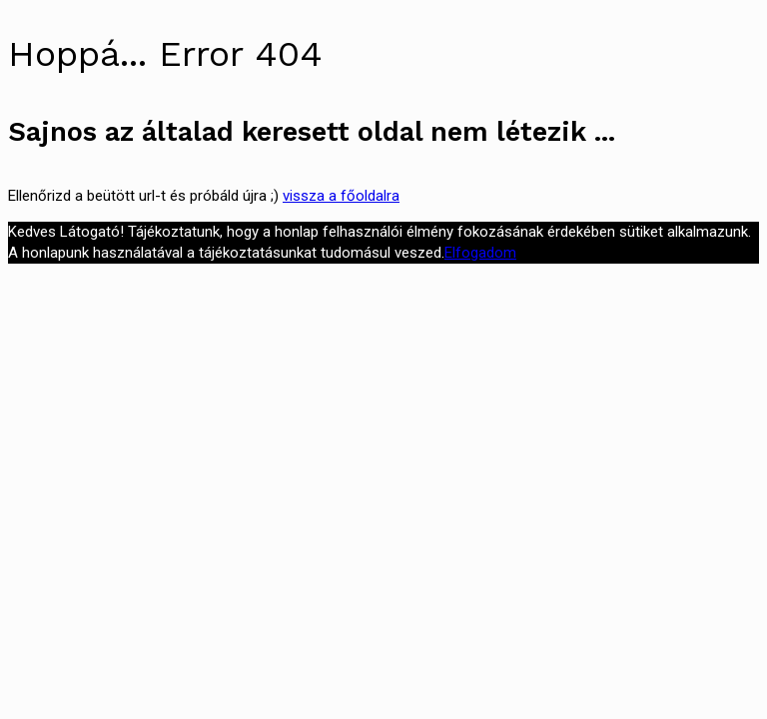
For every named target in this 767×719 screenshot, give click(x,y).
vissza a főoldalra (341, 196)
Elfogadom (480, 253)
